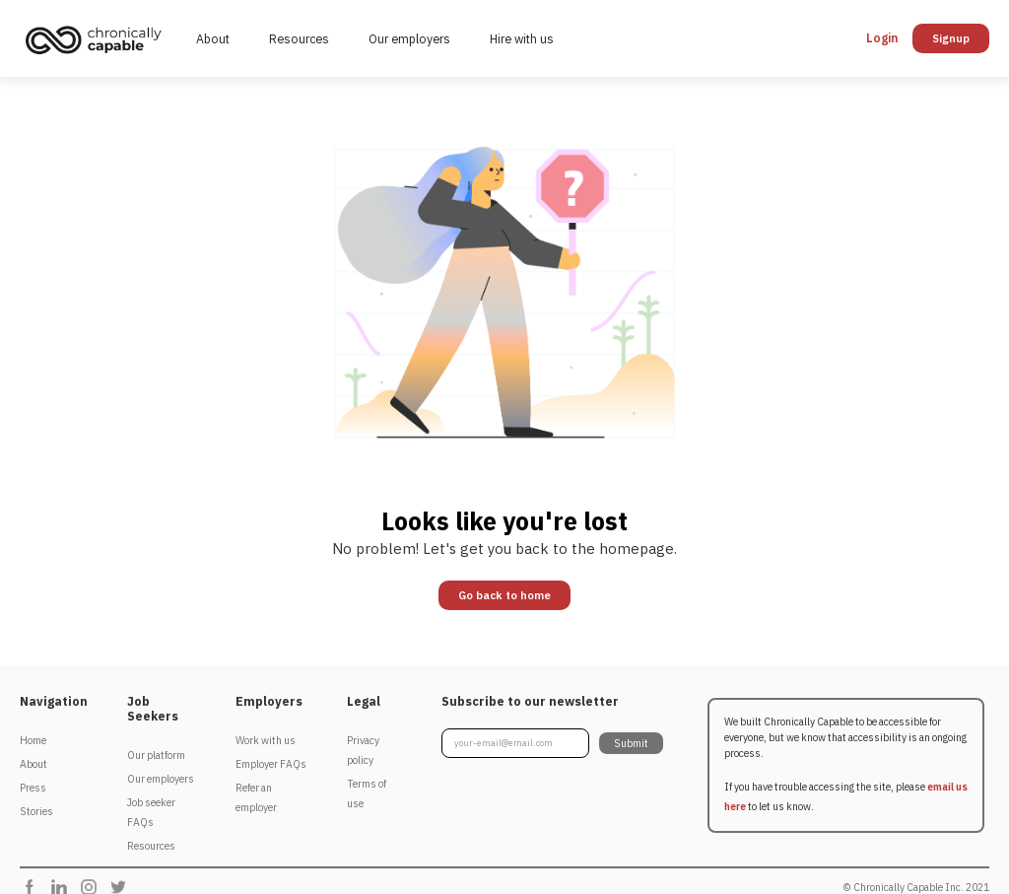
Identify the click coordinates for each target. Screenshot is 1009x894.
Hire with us (522, 38)
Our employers (409, 38)
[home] (98, 39)
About (213, 38)
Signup (951, 38)
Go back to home (504, 595)
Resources (299, 38)
